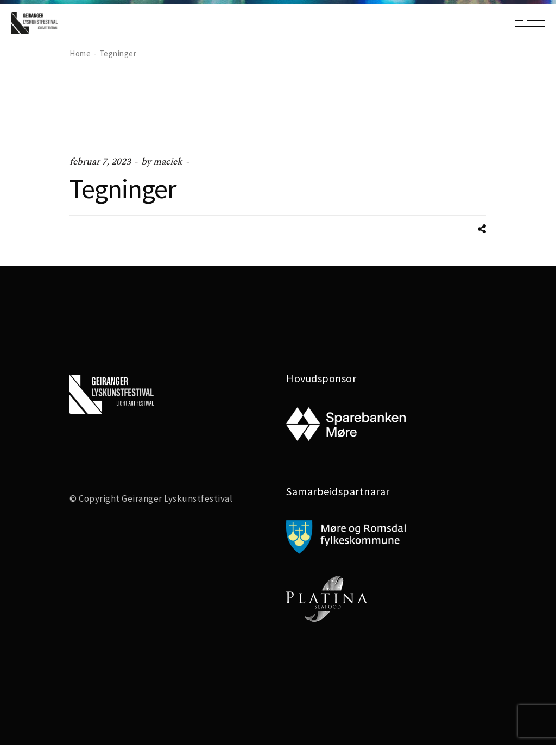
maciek (167, 162)
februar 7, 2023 (100, 162)
